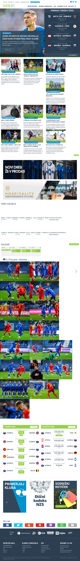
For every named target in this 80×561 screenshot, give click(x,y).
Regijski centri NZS (64, 547)
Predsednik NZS (44, 547)
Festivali (62, 548)
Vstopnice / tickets (35, 2)
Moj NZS (71, 6)
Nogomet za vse (62, 6)
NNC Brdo (43, 550)
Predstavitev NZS (45, 545)
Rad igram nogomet (64, 545)
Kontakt (42, 552)
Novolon (75, 557)
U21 (4, 548)
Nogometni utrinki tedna (65, 552)
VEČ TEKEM (33, 426)
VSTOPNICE (59, 435)
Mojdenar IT (71, 557)
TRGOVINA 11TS (11, 2)
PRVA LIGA (5, 2)
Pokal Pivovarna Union (27, 547)
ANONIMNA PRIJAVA (25, 2)
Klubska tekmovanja (45, 6)
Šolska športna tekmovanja (66, 550)
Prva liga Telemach (26, 545)
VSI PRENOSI (73, 55)
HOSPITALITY (17, 2)
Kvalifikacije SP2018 (7, 547)
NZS (55, 6)
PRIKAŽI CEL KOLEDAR (74, 244)
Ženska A (5, 550)
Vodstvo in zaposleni (45, 548)
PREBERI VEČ (8, 50)
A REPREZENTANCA (7, 545)
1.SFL (23, 552)
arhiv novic (76, 155)
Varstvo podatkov (11, 559)
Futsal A (5, 552)
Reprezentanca (32, 6)
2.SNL (23, 550)
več (21, 435)
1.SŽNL (23, 548)
